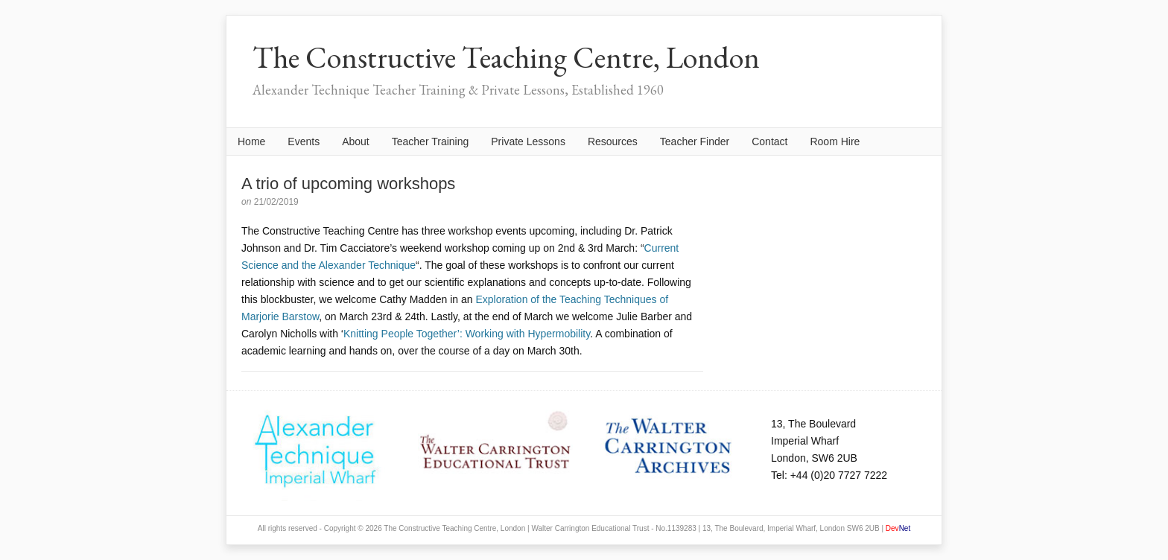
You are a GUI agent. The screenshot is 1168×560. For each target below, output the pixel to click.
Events (304, 141)
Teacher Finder (694, 141)
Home (251, 141)
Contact (769, 141)
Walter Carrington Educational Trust (590, 528)
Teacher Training (430, 141)
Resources (613, 141)
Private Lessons (528, 141)
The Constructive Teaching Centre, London (506, 57)
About (355, 141)
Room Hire (835, 141)
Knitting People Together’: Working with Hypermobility (466, 334)
